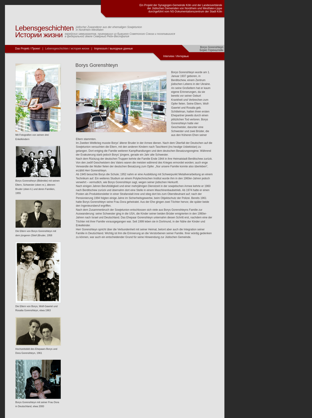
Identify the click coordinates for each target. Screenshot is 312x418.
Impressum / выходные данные (113, 48)
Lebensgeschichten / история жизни (67, 48)
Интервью (182, 56)
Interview (169, 56)
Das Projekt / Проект (27, 48)
